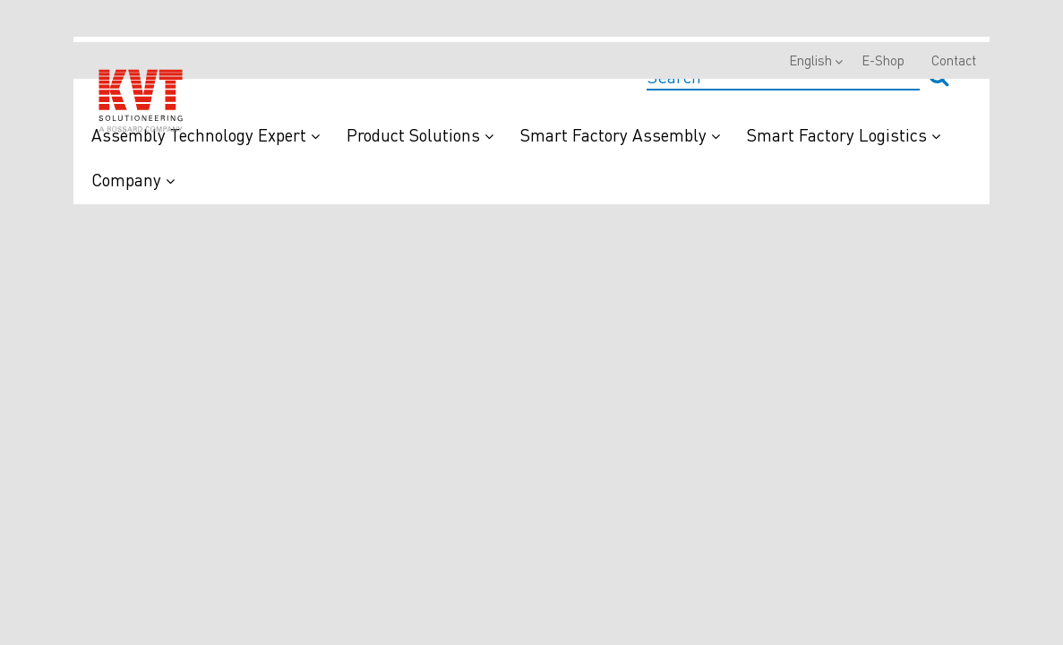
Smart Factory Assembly (620, 135)
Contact (953, 60)
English (810, 60)
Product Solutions (420, 135)
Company (133, 179)
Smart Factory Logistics (843, 135)
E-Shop (883, 60)
